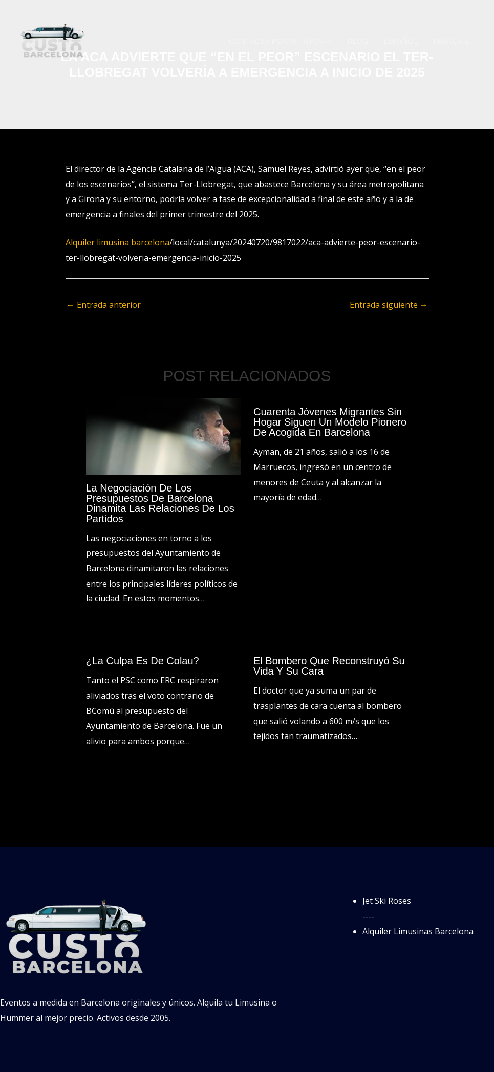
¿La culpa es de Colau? (142, 660)
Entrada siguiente (389, 304)
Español (400, 41)
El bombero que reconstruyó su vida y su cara (329, 666)
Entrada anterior (104, 304)
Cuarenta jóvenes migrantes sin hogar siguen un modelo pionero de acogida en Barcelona (329, 422)
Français (450, 41)
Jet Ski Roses (386, 900)
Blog (357, 41)
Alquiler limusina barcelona (117, 242)
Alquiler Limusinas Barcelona (418, 931)
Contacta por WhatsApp (280, 41)
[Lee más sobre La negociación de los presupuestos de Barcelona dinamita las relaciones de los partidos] (163, 435)
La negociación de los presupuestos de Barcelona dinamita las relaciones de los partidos (160, 503)
